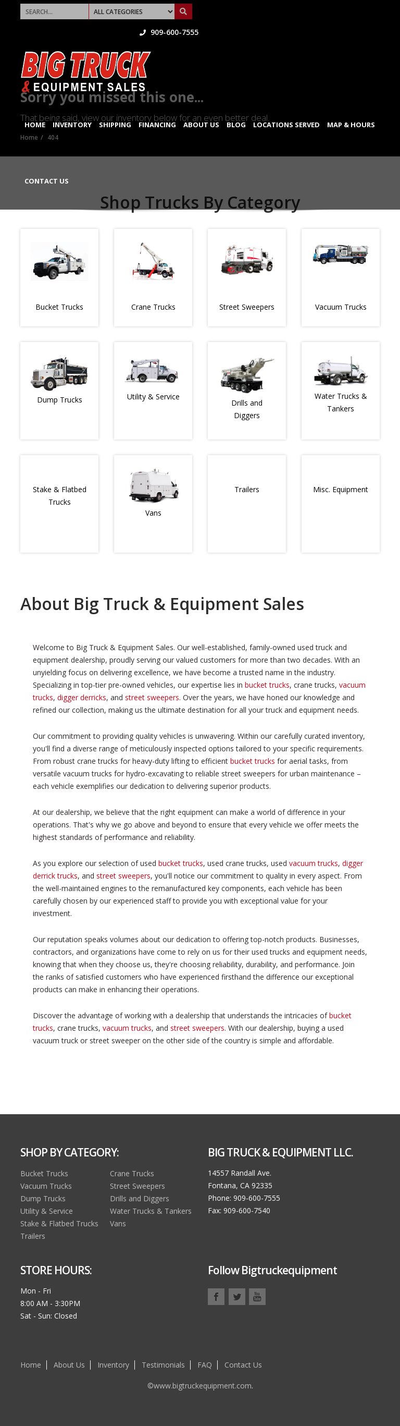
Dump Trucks (59, 400)
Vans (153, 513)
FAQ (204, 1365)
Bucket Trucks (59, 307)
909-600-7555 (350, 8)
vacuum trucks (313, 863)
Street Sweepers (246, 307)
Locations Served (286, 108)
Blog (236, 108)
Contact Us (46, 164)
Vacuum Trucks (341, 307)
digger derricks (81, 697)
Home (34, 108)
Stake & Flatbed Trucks (59, 1223)
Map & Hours (351, 108)
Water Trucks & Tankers (151, 1211)
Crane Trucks (153, 307)
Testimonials (163, 1365)
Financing (157, 108)
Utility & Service (153, 396)
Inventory (72, 108)
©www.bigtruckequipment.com (199, 1386)
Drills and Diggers (139, 1198)
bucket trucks (267, 685)
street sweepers (152, 697)
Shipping (115, 108)
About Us (201, 108)
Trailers (246, 489)
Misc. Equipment (340, 489)
